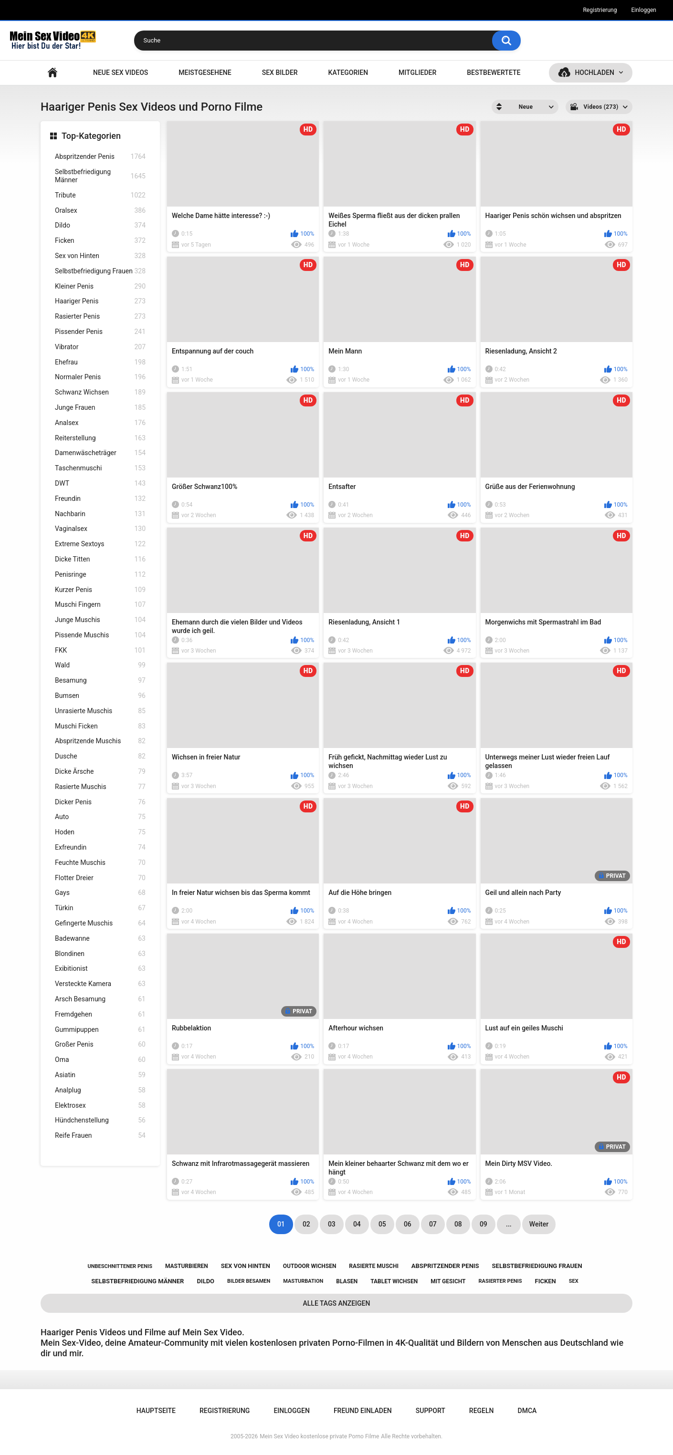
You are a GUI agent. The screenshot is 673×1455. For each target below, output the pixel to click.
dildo (205, 1281)
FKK (100, 650)
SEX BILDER (280, 72)
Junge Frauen (100, 408)
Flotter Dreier (100, 878)
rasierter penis (500, 1281)
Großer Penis (100, 1044)
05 (382, 1224)
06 (407, 1224)
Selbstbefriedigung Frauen (100, 271)
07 (433, 1224)
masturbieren (186, 1266)
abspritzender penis (445, 1265)
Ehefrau (100, 362)
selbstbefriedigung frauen (537, 1265)
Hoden (100, 832)
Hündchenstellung (100, 1120)
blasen (347, 1281)
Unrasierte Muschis (100, 711)
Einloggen (643, 10)
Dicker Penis (100, 802)
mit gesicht (448, 1281)
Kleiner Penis (100, 286)
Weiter (538, 1224)
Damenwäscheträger (100, 453)
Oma (100, 1060)
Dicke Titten (100, 559)
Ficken (100, 241)
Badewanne (100, 939)
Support (430, 1410)
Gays (100, 893)
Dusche (100, 756)
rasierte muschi (374, 1266)
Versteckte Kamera (100, 984)
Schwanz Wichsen (100, 392)
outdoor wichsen (309, 1266)
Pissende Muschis (100, 635)
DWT (100, 483)
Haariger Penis (100, 301)
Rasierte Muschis (100, 787)
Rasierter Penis (100, 316)
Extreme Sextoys (100, 544)
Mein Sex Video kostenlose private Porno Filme (319, 1436)
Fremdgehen (100, 1014)
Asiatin (100, 1075)
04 (357, 1224)
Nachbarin (100, 514)
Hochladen (594, 72)
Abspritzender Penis (100, 157)
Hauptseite (52, 73)
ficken (545, 1281)
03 (332, 1224)
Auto (100, 817)
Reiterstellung (100, 438)
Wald (100, 665)
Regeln (481, 1410)
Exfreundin (100, 847)
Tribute (100, 195)
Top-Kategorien (91, 136)
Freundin (100, 499)
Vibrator (100, 347)
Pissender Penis (100, 332)
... (509, 1224)
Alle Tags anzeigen (336, 1303)
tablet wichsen (394, 1281)
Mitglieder (417, 72)
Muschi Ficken (100, 726)
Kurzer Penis (100, 590)
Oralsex (100, 211)
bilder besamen (248, 1281)
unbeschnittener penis (119, 1266)
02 (306, 1224)
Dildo (100, 225)
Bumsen (100, 696)
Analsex (100, 423)
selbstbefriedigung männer (137, 1281)
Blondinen (100, 954)
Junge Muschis (100, 620)
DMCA (527, 1410)
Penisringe (100, 575)
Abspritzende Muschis (100, 741)
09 (483, 1224)
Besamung (100, 680)
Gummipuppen (100, 1030)
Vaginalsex (100, 529)
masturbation (303, 1281)
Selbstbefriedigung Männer (100, 176)
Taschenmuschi (100, 468)
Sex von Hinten (100, 256)
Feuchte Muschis (100, 863)
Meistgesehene (205, 72)
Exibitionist (100, 969)
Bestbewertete (493, 72)
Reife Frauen (100, 1136)
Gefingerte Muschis (100, 923)
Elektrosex (100, 1106)
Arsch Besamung (100, 999)
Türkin (100, 908)
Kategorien (348, 72)
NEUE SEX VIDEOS (120, 72)
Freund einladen (363, 1410)
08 (458, 1224)
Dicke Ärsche (100, 772)
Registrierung (600, 10)
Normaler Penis (100, 377)
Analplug (100, 1090)
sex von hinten (245, 1265)
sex (573, 1281)
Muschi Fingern (100, 605)
